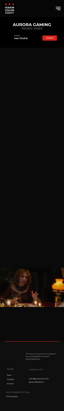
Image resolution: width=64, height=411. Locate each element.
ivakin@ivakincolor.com (39, 379)
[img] (9, 38)
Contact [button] (49, 38)
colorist (17, 35)
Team (9, 375)
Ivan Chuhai (21, 38)
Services (10, 384)
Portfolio (10, 379)
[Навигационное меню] (58, 8)
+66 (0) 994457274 (36, 382)
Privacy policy (12, 396)
